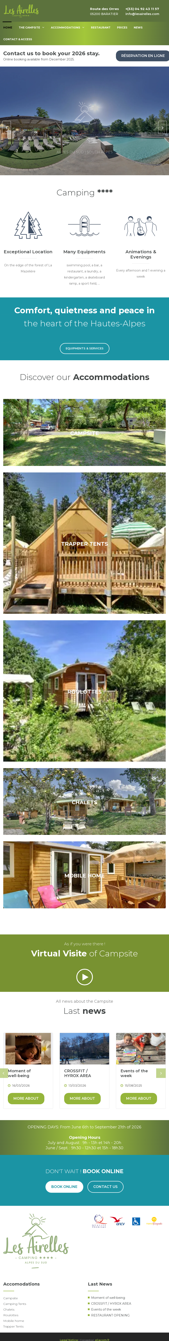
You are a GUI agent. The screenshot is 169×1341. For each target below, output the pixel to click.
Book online (64, 1187)
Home (7, 27)
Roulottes (10, 1315)
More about (26, 1098)
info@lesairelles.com (142, 14)
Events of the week (134, 1073)
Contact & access (17, 39)
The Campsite (31, 27)
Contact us (105, 1187)
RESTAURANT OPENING (110, 1315)
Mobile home (13, 1321)
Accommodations (67, 27)
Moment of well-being (19, 1073)
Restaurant (100, 27)
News (138, 27)
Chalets (8, 1309)
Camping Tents (14, 1304)
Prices (122, 27)
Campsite (10, 1298)
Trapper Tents (13, 1326)
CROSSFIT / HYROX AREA (77, 1073)
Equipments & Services (85, 348)
